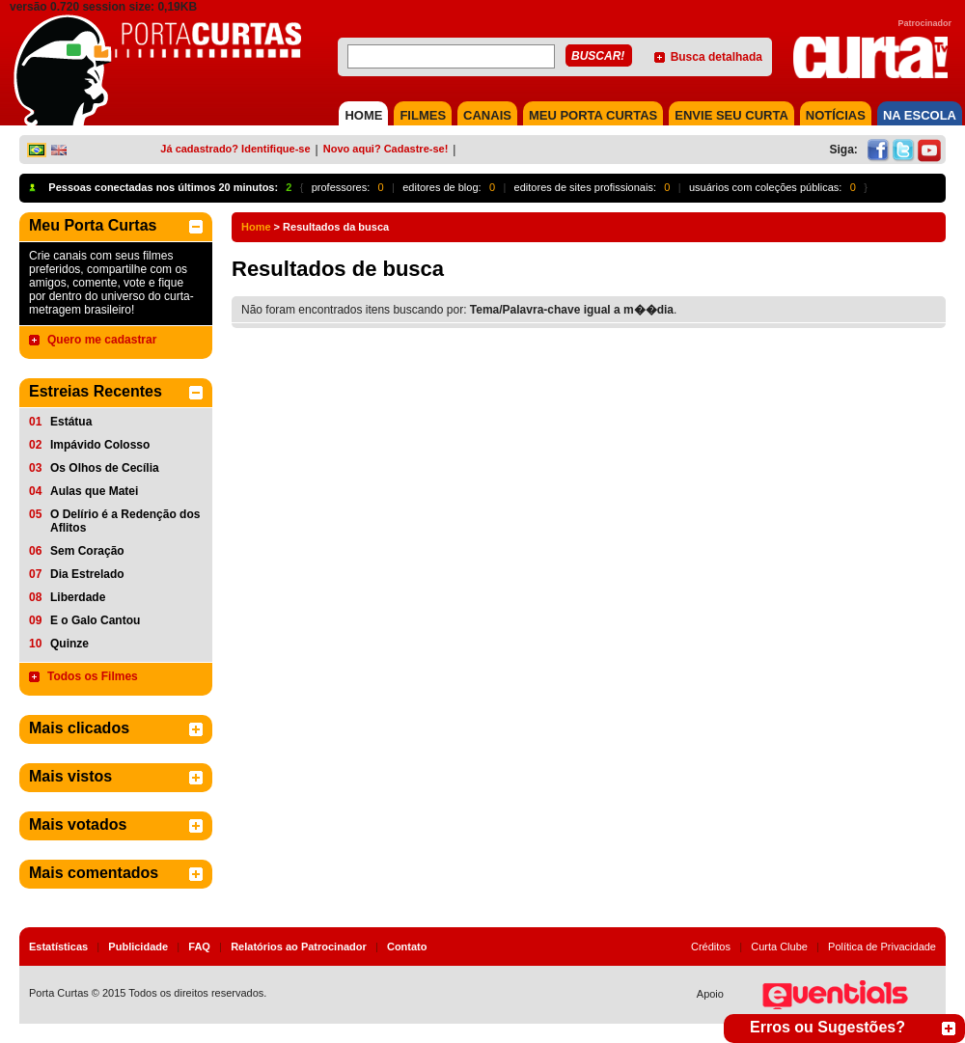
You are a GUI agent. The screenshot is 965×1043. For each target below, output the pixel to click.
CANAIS (487, 115)
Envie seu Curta (731, 115)
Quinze (69, 643)
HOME (363, 115)
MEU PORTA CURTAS (593, 115)
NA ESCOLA (919, 115)
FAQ (199, 946)
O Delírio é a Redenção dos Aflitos (125, 521)
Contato (407, 946)
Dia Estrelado (87, 574)
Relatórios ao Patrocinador (299, 946)
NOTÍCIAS (836, 115)
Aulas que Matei (94, 491)
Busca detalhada (716, 57)
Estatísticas (58, 946)
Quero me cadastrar (101, 339)
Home (256, 227)
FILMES (423, 115)
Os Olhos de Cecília (104, 468)
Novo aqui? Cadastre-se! (386, 148)
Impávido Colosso (100, 445)
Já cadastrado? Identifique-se (235, 148)
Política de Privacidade (882, 946)
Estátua (71, 421)
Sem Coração (87, 551)
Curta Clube (779, 946)
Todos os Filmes (92, 676)
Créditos (711, 946)
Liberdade (77, 597)
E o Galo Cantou (95, 620)
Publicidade (138, 946)
